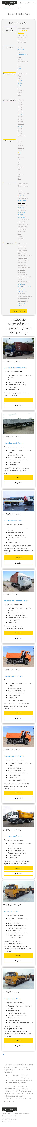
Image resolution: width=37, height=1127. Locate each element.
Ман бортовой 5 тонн (13, 520)
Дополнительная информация (21, 1113)
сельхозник (21, 303)
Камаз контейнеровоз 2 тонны (16, 601)
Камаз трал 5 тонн (11, 911)
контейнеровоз (23, 54)
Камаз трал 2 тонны (12, 998)
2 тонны (20, 114)
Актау (30, 3)
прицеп (20, 215)
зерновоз (21, 306)
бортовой (21, 50)
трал (19, 69)
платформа (21, 208)
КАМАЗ (20, 83)
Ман (19, 85)
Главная (4, 1113)
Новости (11, 1115)
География (5, 1115)
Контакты (17, 1115)
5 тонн (20, 126)
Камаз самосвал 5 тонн (13, 676)
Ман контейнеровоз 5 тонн (15, 368)
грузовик (21, 196)
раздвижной (22, 217)
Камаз (20, 81)
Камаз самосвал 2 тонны (14, 756)
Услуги (9, 1113)
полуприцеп (22, 212)
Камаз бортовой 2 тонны (14, 443)
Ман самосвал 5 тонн (13, 836)
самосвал (21, 64)
